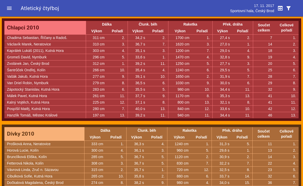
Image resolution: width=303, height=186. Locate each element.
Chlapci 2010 (23, 28)
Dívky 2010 (20, 134)
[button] (9, 8)
